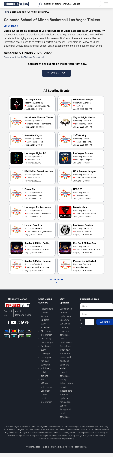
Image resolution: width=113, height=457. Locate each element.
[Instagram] (18, 323)
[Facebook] (8, 323)
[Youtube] (13, 323)
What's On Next (56, 73)
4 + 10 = (81, 322)
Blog (45, 447)
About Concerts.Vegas (23, 313)
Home (6, 12)
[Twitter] (23, 323)
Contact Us (8, 313)
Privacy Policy (56, 447)
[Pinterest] (26, 323)
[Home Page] (16, 4)
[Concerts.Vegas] (17, 305)
